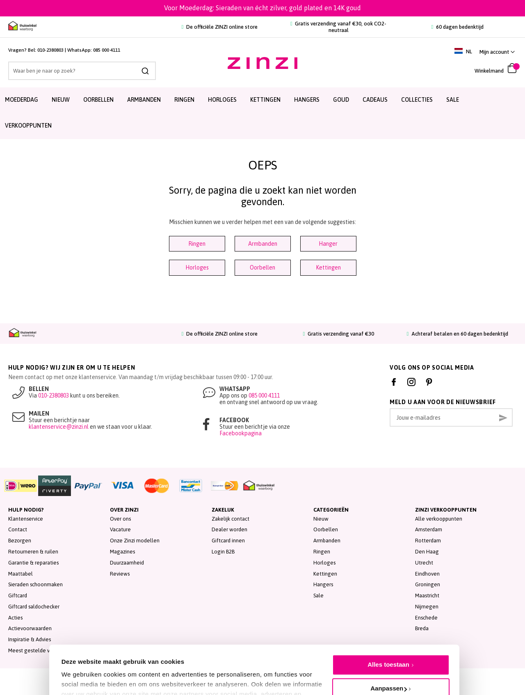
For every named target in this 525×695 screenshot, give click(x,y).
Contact (17, 529)
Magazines (122, 552)
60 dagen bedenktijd (457, 27)
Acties (15, 618)
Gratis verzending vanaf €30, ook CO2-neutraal (338, 27)
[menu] (262, 113)
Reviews (120, 574)
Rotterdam (428, 540)
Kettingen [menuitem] (265, 99)
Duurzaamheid (127, 563)
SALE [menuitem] (452, 99)
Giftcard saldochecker (33, 607)
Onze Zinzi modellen (135, 540)
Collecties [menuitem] (417, 99)
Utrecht (424, 563)
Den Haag (427, 552)
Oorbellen (262, 267)
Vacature (120, 529)
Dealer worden (229, 529)
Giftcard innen (228, 540)
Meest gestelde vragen (36, 650)
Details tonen (81, 670)
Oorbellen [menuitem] (98, 99)
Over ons (120, 519)
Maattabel (20, 574)
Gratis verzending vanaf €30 (338, 334)
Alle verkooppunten (438, 519)
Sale (318, 595)
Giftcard (17, 595)
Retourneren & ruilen (33, 552)
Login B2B (223, 552)
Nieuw (321, 519)
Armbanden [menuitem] (144, 99)
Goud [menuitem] (341, 99)
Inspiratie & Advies (29, 639)
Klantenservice (25, 519)
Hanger (328, 243)
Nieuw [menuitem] (61, 99)
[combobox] (82, 71)
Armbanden (262, 243)
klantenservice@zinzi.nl (59, 426)
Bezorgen (19, 540)
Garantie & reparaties (33, 563)
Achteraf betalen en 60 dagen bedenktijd (457, 334)
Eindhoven (427, 574)
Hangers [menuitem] (307, 99)
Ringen (196, 243)
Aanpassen (388, 650)
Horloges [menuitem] (222, 99)
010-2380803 (50, 50)
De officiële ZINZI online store (220, 27)
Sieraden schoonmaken (35, 584)
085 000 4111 (106, 50)
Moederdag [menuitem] (21, 99)
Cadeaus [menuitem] (375, 99)
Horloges (197, 267)
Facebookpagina (240, 433)
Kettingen (328, 267)
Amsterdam (428, 529)
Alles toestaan (388, 626)
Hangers (323, 584)
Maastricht (427, 595)
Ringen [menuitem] (184, 99)
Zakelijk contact (230, 519)
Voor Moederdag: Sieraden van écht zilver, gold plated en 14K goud (262, 7)
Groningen (427, 584)
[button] (497, 52)
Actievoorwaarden (30, 628)
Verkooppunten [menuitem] (28, 125)
